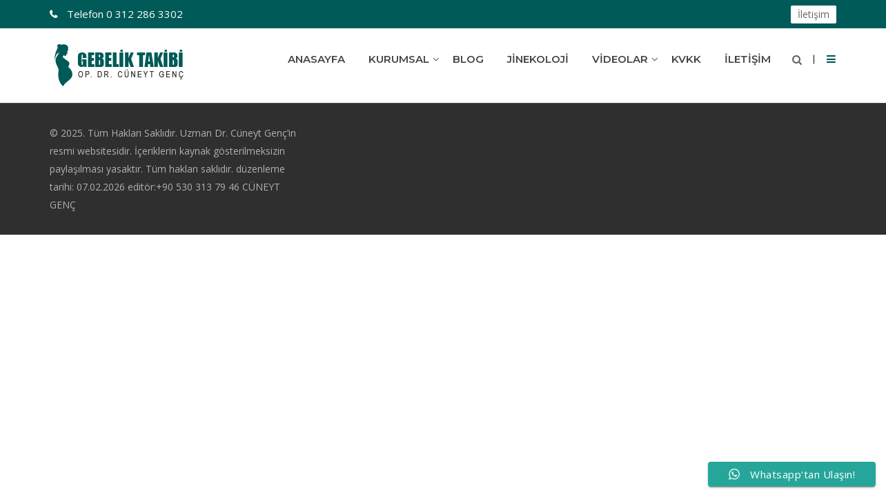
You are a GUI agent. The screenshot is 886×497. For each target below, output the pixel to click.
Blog (468, 59)
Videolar (620, 59)
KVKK (686, 59)
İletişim (813, 14)
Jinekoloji (538, 59)
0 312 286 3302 (123, 14)
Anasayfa (316, 59)
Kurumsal (398, 59)
